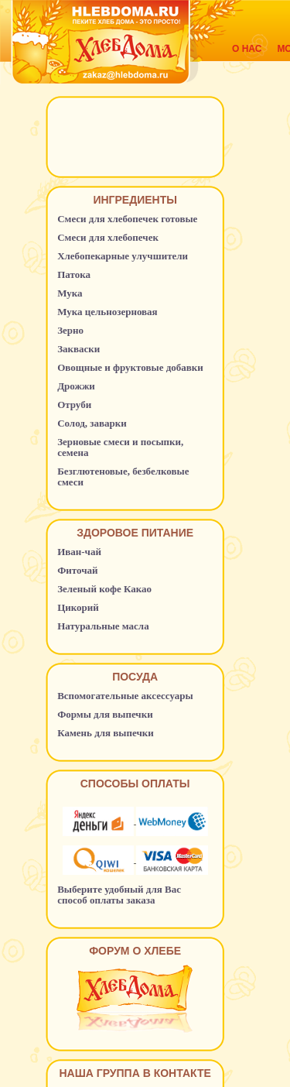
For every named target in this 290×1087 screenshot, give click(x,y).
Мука (69, 293)
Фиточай (77, 570)
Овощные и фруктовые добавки (130, 367)
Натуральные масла (103, 626)
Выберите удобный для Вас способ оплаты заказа (119, 894)
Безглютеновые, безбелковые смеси (123, 476)
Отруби (74, 404)
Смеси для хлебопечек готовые (127, 219)
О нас (246, 48)
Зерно (70, 330)
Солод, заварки (92, 423)
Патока (73, 274)
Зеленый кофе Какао (104, 589)
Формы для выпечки (105, 714)
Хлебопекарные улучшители (122, 256)
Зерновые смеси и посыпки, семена (120, 447)
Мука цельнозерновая (107, 311)
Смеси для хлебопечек (108, 237)
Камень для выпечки (105, 733)
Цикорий (78, 607)
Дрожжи (76, 386)
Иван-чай (79, 551)
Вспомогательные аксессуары (125, 695)
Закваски (78, 349)
